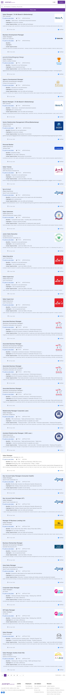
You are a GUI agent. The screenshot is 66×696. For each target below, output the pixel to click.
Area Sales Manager (9, 565)
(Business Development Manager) (13, 81)
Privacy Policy (4, 690)
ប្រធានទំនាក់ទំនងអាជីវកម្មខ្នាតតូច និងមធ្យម (13, 57)
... (20, 675)
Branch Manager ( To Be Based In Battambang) (18, 101)
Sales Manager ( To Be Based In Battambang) (18, 14)
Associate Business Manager (12, 321)
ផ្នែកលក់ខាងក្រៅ (7, 189)
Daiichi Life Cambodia (8, 38)
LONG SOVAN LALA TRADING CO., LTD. (13, 457)
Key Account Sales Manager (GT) (13, 498)
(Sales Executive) (8, 124)
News (18, 688)
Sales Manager (7, 455)
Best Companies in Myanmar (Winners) (55, 690)
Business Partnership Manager (12, 543)
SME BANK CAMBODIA (9, 414)
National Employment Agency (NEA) (12, 215)
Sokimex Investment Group (9, 656)
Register (61, 2)
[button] (2, 2)
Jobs (64, 675)
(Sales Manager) (7, 36)
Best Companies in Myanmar (53, 688)
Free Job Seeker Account (40, 686)
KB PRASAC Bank (7, 524)
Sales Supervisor (8, 276)
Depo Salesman (8, 211)
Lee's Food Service (7, 258)
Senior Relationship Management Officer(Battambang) (21, 122)
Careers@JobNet (21, 690)
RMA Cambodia (7, 16)
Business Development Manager (13, 35)
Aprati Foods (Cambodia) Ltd (10, 193)
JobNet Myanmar (51, 686)
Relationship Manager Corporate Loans (15, 410)
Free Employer (29, 686)
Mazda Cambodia (7, 634)
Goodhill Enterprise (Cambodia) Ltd (11, 237)
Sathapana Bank (7, 126)
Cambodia (58, 675)
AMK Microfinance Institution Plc (11, 170)
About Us (19, 686)
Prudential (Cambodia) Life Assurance (12, 325)
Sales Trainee (7, 167)
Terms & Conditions (12, 690)
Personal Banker (8, 144)
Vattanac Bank (6, 148)
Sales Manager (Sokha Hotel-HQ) (14, 652)
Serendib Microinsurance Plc (10, 546)
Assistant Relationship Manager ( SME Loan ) (17, 433)
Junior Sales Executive (10, 234)
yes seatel (5, 591)
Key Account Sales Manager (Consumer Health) (18, 476)
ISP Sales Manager (9, 610)
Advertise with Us (29, 688)
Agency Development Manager (13, 79)
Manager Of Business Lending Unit (14, 520)
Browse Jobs (37, 690)
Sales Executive (8, 256)
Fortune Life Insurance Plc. (9, 83)
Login (54, 2)
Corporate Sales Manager (11, 587)
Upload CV (36, 688)
